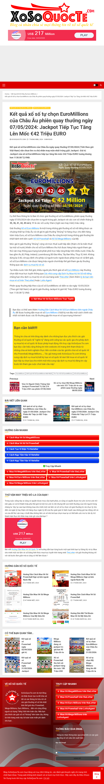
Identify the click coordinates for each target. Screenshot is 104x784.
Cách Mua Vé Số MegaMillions (24, 437)
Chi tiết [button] (46, 778)
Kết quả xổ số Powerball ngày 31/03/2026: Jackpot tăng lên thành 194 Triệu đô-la (12, 664)
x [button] (102, 769)
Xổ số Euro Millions (30, 228)
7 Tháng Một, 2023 (80, 600)
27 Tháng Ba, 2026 (80, 420)
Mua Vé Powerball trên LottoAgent (68, 477)
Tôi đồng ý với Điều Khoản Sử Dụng (71, 753)
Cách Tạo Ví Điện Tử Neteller (23, 449)
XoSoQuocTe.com (19, 139)
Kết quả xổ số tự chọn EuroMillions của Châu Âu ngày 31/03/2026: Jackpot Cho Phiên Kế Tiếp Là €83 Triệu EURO (13, 413)
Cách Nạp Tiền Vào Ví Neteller (24, 455)
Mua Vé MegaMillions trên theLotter (27, 471)
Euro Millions (73, 270)
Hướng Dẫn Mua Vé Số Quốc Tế (25, 549)
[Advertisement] (52, 63)
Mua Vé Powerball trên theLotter (68, 471)
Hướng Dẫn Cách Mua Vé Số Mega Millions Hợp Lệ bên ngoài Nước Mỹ (60, 578)
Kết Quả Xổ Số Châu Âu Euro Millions (21, 108)
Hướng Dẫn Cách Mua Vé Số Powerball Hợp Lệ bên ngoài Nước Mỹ (13, 578)
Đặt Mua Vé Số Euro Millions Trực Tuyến (54, 299)
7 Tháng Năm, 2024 (36, 139)
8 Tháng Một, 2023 (32, 600)
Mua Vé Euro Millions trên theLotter (27, 477)
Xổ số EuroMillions (80, 373)
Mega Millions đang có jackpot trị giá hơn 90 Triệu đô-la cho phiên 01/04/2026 (44, 646)
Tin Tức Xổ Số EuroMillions (63, 373)
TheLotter (64, 277)
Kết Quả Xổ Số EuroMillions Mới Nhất (39, 373)
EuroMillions (20, 373)
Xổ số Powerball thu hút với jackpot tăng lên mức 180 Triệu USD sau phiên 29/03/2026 (44, 664)
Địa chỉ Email (61, 743)
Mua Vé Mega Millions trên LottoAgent (28, 483)
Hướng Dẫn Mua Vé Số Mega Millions (13, 597)
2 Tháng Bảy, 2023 (32, 583)
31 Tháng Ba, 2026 (32, 420)
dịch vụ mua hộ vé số (34, 265)
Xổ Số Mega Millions (61, 238)
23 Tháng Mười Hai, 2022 (34, 619)
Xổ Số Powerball (41, 238)
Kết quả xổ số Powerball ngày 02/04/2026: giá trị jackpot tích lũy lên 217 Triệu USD (12, 646)
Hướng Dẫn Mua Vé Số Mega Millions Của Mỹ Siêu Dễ (13, 616)
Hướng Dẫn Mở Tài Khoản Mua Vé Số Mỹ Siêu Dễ (60, 616)
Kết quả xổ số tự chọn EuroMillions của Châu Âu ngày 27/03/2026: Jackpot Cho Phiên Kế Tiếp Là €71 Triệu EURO (61, 413)
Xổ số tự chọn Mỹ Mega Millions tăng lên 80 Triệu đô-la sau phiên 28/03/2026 (76, 664)
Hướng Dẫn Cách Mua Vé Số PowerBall (60, 597)
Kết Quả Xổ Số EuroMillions (42, 108)
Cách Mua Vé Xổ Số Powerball (24, 443)
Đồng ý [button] (97, 775)
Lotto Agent (46, 280)
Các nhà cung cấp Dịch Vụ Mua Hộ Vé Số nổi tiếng (68, 273)
